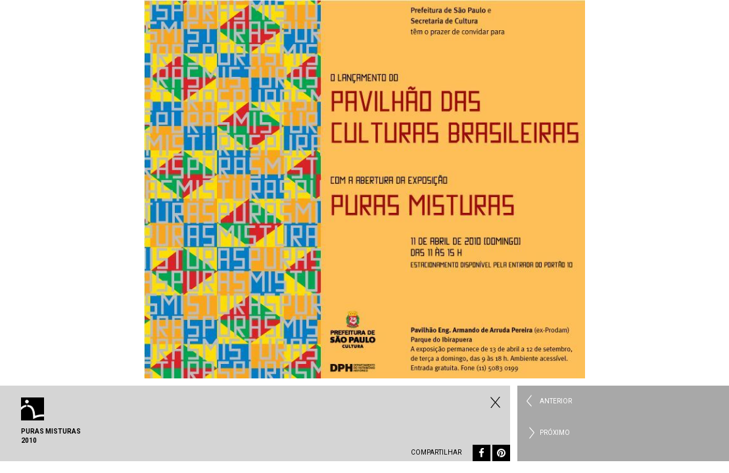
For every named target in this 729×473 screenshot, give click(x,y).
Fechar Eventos (493, 402)
